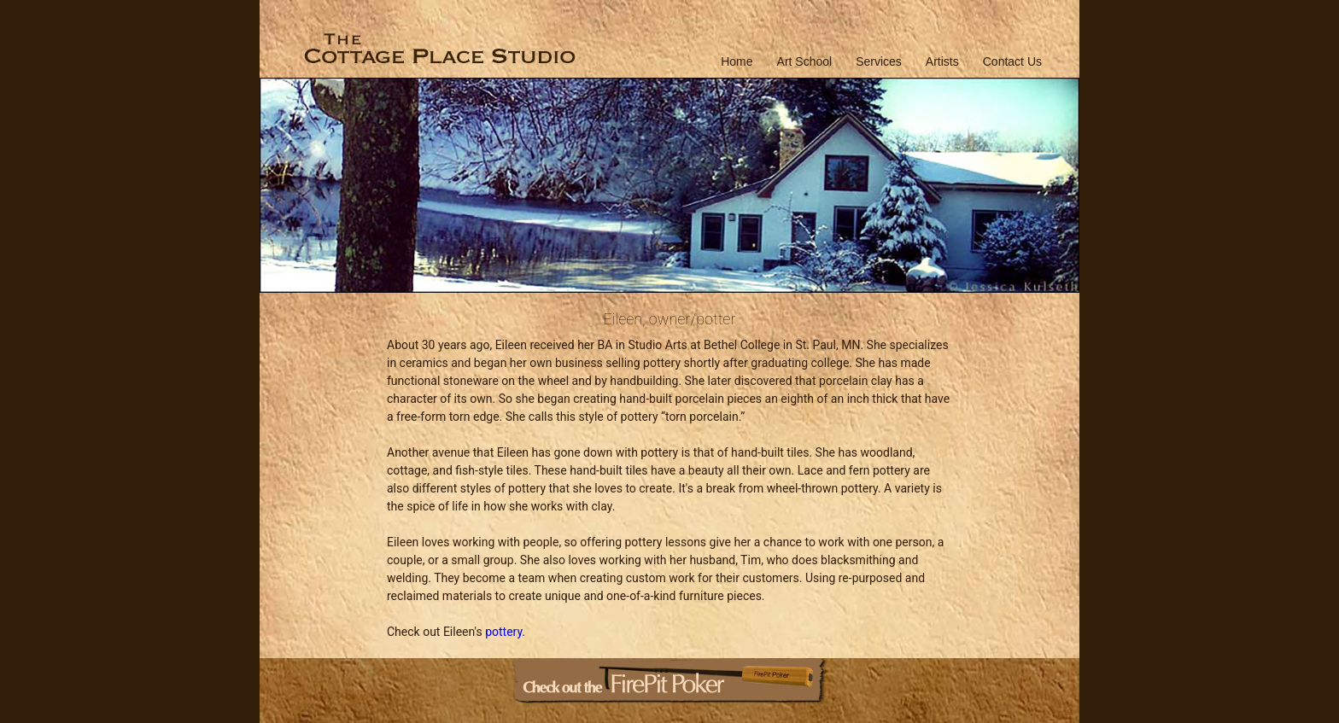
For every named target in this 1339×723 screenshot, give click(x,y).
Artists (942, 61)
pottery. (505, 631)
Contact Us (1012, 61)
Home (736, 61)
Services (879, 61)
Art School (805, 61)
